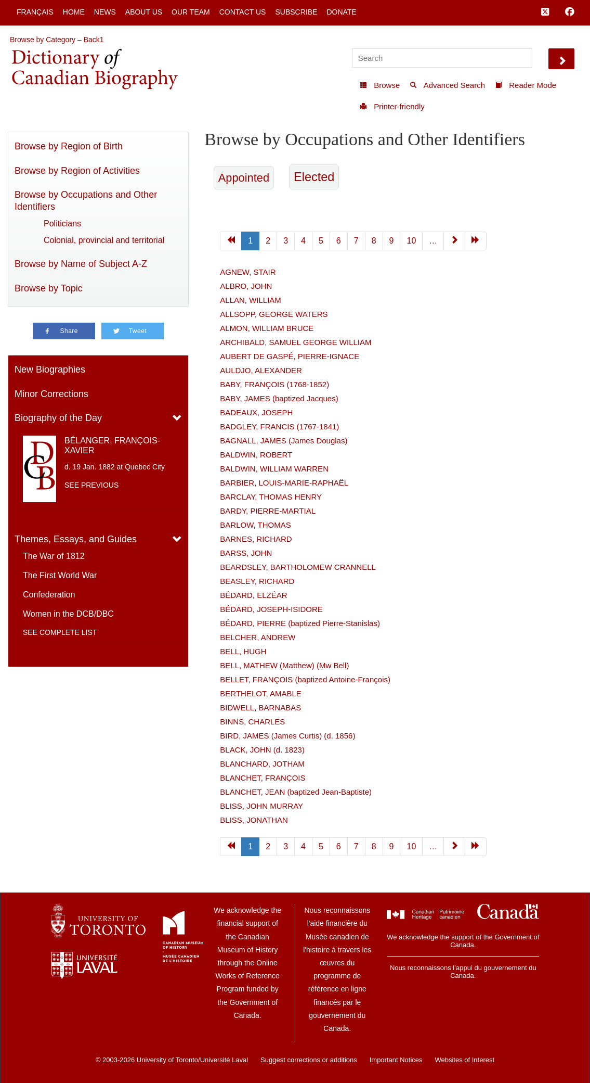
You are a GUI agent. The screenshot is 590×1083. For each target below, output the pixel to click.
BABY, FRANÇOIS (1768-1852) (274, 384)
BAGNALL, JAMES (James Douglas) (283, 440)
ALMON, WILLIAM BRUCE (266, 328)
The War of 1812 (54, 556)
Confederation (49, 594)
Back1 (94, 39)
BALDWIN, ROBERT (256, 454)
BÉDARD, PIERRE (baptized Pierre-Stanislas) (300, 623)
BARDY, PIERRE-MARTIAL (268, 510)
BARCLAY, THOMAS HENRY (271, 496)
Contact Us (242, 12)
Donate (341, 12)
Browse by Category (42, 39)
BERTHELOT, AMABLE (260, 693)
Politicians (62, 223)
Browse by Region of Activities (77, 170)
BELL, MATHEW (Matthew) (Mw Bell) (284, 665)
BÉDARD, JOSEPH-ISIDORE (271, 609)
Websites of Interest (464, 1060)
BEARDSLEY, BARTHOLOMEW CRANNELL (298, 567)
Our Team (191, 12)
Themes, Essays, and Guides (76, 539)
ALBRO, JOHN (246, 286)
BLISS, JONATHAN (254, 820)
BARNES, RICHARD (256, 538)
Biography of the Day (58, 418)
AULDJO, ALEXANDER (261, 370)
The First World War (60, 575)
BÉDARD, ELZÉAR (253, 595)
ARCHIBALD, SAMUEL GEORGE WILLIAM (295, 342)
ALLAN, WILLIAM (250, 300)
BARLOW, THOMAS (255, 524)
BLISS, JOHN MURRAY (261, 805)
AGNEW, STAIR (248, 271)
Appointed (243, 177)
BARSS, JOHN (246, 553)
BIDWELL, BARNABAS (260, 707)
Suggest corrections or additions (308, 1060)
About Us (143, 12)
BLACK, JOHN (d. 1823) (262, 749)
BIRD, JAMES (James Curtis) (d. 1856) (287, 735)
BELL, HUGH (243, 651)
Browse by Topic (49, 288)
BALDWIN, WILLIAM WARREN (274, 468)
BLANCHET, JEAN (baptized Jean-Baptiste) (296, 791)
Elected (314, 177)
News (105, 12)
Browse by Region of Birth (69, 146)
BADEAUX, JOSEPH (256, 412)
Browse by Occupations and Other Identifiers (86, 200)
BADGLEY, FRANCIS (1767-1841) (279, 426)
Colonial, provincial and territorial (104, 240)
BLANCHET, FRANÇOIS (262, 777)
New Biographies (50, 369)
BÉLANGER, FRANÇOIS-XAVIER (112, 445)
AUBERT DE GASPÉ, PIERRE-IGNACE (289, 356)
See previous (91, 485)
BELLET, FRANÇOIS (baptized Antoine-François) (305, 679)
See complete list (60, 632)
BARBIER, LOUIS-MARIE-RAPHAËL (284, 482)
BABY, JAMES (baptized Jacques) (279, 398)
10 (411, 240)
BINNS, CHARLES (252, 721)
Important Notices (396, 1060)
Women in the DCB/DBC (68, 613)
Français (35, 12)
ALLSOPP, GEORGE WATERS (273, 314)
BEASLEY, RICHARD (257, 581)
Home (74, 12)
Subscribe (296, 12)
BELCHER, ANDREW (257, 637)
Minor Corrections (51, 394)
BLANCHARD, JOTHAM (262, 763)
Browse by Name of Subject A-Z (81, 264)
